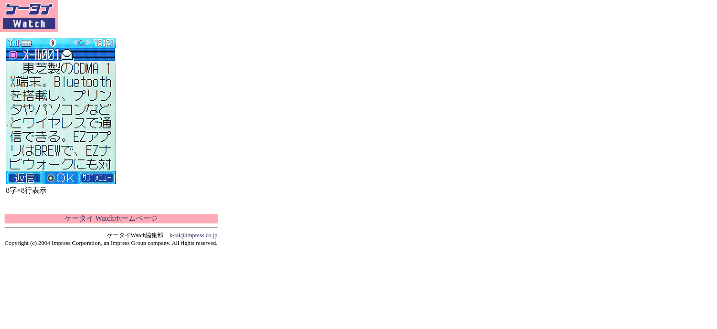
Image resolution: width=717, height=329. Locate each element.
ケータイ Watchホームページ (111, 218)
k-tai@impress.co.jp (194, 235)
